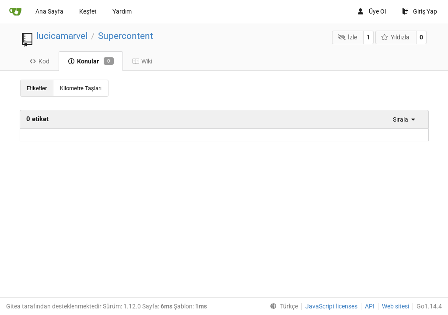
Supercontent (125, 36)
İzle (347, 37)
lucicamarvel (62, 36)
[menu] (402, 119)
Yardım (122, 11)
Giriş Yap (420, 11)
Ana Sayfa (49, 11)
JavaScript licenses (331, 306)
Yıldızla (395, 37)
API (369, 306)
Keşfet (88, 11)
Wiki (142, 61)
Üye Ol (371, 11)
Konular (91, 61)
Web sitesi (395, 306)
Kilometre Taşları (81, 88)
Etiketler (37, 88)
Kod (39, 61)
